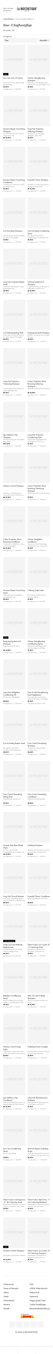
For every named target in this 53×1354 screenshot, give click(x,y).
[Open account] (41, 11)
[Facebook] (19, 1324)
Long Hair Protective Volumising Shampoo (11, 382)
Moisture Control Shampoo (13, 1250)
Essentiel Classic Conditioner (39, 896)
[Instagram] (34, 1324)
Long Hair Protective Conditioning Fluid (35, 436)
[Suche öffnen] (44, 1350)
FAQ (31, 1284)
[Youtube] (27, 1324)
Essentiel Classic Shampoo (38, 180)
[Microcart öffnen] (41, 15)
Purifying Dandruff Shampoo (39, 332)
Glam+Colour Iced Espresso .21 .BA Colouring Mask (14, 1200)
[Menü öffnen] (26, 1350)
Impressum (34, 1296)
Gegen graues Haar (38, 1300)
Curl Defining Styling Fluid (13, 332)
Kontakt (6, 1308)
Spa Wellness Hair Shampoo (10, 436)
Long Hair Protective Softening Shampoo (35, 130)
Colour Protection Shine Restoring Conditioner (12, 540)
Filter (20, 40)
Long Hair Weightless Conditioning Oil (11, 693)
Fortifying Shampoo (35, 845)
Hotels (6, 1296)
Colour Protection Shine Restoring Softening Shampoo (37, 384)
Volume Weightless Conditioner (35, 540)
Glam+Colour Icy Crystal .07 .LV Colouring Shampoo (39, 1251)
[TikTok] (41, 1324)
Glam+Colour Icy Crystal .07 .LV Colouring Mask (39, 945)
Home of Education (11, 1288)
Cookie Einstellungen (38, 1304)
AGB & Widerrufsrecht (38, 1288)
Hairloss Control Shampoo (13, 486)
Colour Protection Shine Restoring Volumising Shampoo (37, 488)
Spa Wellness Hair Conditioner (10, 1098)
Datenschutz (34, 1292)
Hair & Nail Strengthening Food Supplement (38, 693)
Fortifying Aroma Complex (38, 1046)
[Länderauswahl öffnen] (41, 8)
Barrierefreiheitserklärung (40, 1308)
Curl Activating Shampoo (12, 231)
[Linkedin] (12, 1324)
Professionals (9, 1284)
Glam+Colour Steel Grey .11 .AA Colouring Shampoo (39, 1200)
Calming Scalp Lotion (36, 590)
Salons (6, 1292)
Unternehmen (9, 1300)
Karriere (7, 1304)
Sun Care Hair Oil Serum (13, 78)
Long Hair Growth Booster (13, 896)
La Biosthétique (8, 19)
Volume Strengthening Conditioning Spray (36, 642)
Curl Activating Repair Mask (14, 743)
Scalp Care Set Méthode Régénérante (13, 945)
